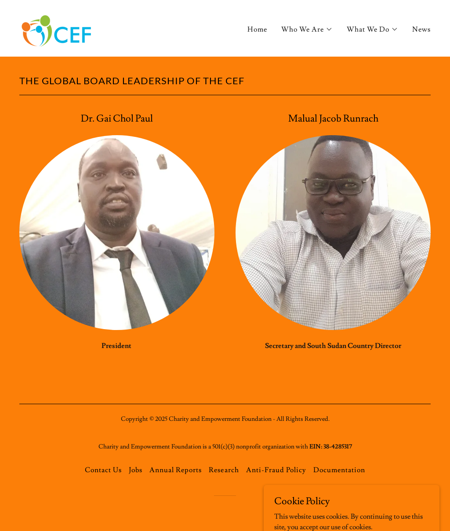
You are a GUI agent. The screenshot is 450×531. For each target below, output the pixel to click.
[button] (307, 29)
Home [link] (257, 29)
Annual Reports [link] (175, 470)
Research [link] (224, 470)
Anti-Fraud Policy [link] (276, 470)
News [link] (421, 29)
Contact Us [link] (103, 470)
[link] (57, 26)
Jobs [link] (135, 470)
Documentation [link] (339, 470)
